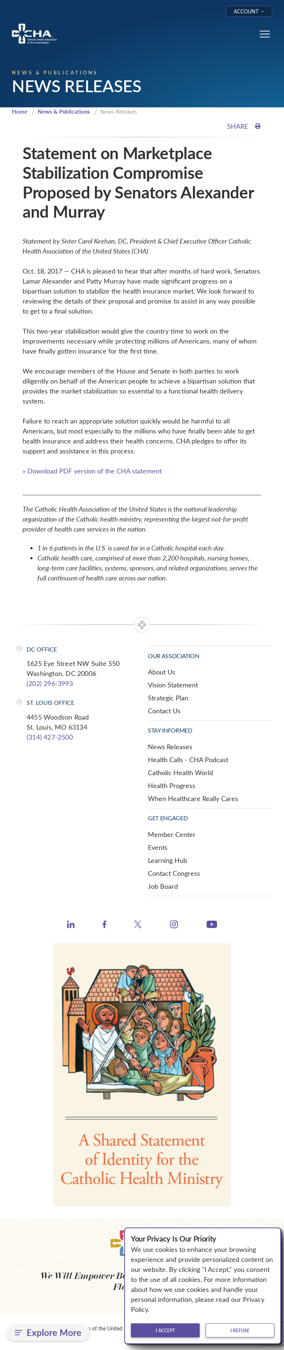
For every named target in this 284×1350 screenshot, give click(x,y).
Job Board (163, 886)
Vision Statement (173, 684)
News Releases (170, 746)
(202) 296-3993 (50, 683)
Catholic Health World (180, 772)
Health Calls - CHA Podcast (188, 759)
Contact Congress (174, 873)
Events (158, 847)
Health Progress (171, 785)
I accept (165, 1330)
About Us (161, 671)
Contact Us (164, 710)
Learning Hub (167, 860)
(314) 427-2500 (50, 737)
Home (19, 111)
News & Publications (64, 111)
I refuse (240, 1330)
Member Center (172, 834)
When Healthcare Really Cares (193, 798)
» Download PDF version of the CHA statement (92, 470)
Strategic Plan (168, 697)
